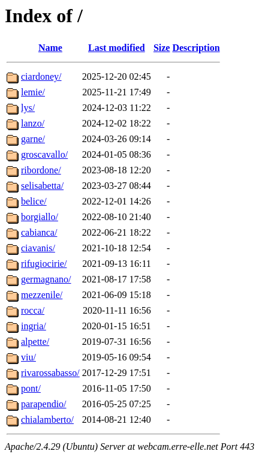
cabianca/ (39, 232)
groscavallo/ (44, 154)
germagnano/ (46, 279)
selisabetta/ (42, 186)
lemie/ (33, 92)
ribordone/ (41, 170)
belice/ (34, 201)
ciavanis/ (38, 248)
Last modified (116, 48)
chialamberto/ (47, 419)
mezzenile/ (41, 295)
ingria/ (33, 326)
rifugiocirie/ (44, 263)
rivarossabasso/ (50, 373)
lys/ (28, 108)
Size (161, 48)
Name (50, 48)
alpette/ (35, 341)
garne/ (33, 139)
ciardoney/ (41, 76)
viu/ (28, 357)
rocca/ (32, 310)
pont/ (31, 388)
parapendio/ (44, 404)
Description (195, 48)
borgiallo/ (39, 217)
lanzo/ (32, 123)
